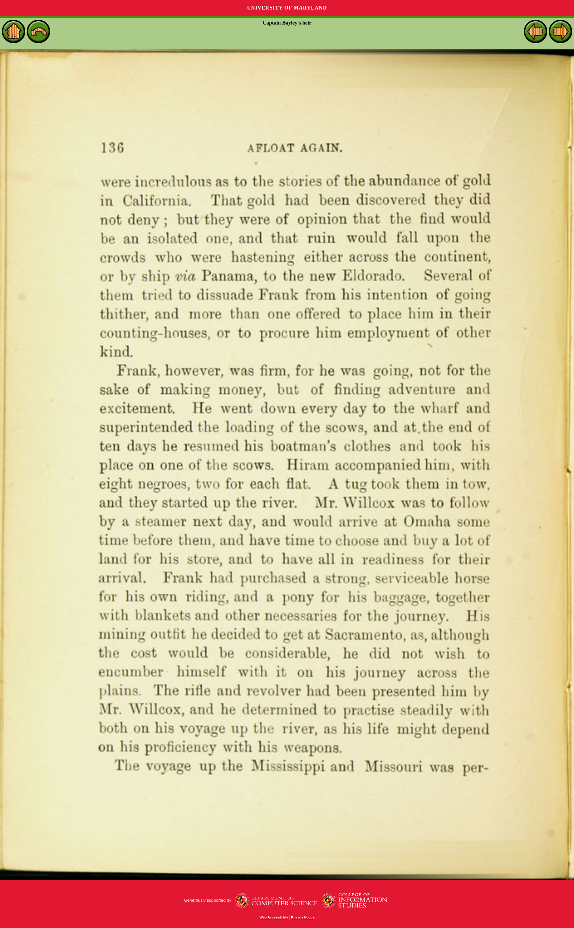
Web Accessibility (274, 917)
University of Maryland (287, 8)
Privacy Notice (302, 917)
